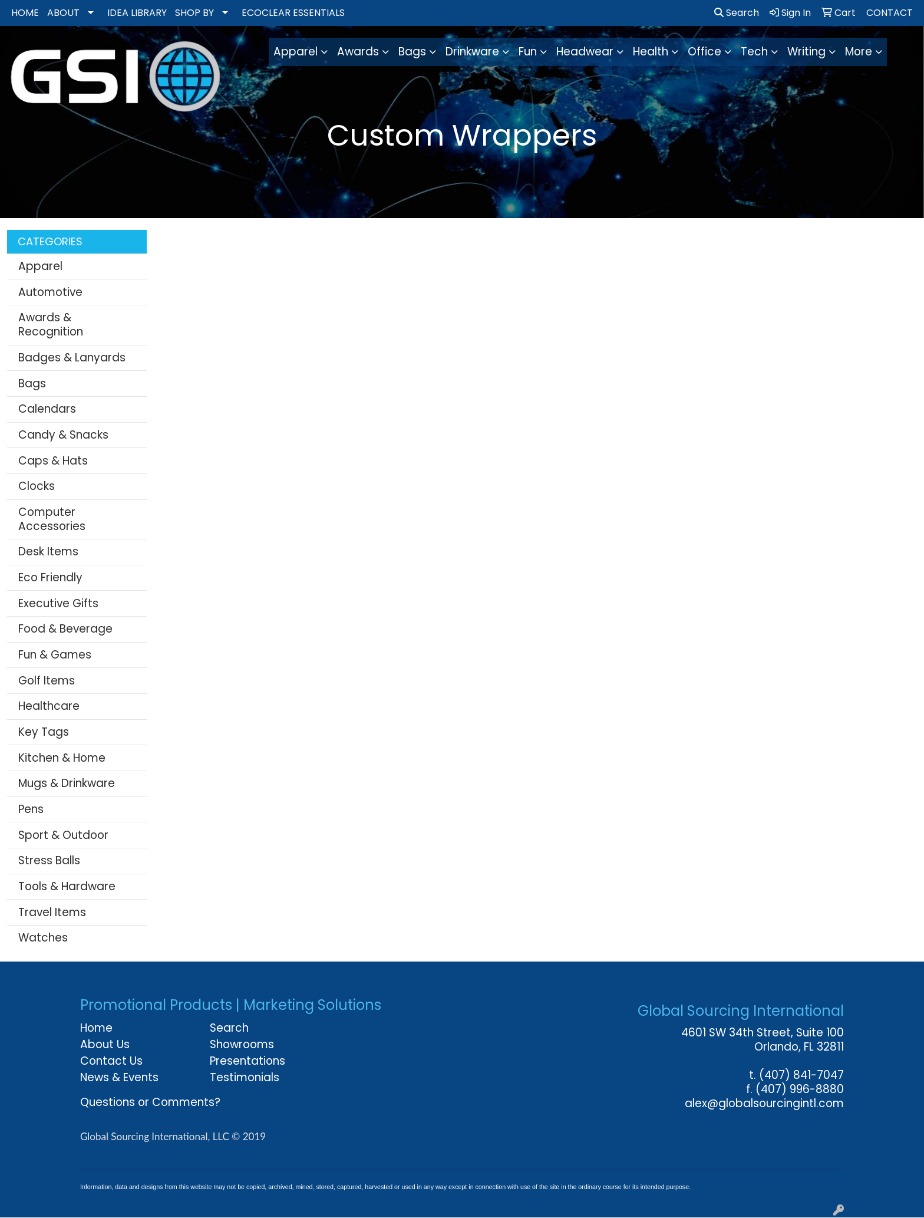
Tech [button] (754, 52)
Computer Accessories (51, 519)
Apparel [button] (295, 52)
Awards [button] (358, 52)
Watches (43, 938)
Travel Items (52, 912)
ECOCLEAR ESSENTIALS (293, 12)
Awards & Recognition (50, 325)
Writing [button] (806, 52)
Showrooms (242, 1044)
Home (96, 1028)
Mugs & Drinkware (66, 783)
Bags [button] (412, 52)
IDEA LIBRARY (137, 12)
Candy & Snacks (63, 435)
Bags (32, 383)
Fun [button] (528, 52)
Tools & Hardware (67, 886)
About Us (105, 1044)
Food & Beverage (65, 629)
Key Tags (43, 732)
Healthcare (49, 706)
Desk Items (48, 551)
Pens (31, 809)
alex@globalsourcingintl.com (764, 1103)
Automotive (50, 292)
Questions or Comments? (150, 1102)
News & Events (119, 1077)
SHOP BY (194, 12)
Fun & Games (54, 655)
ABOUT (63, 12)
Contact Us (111, 1061)
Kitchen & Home (61, 758)
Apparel (40, 266)
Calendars (47, 409)
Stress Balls (49, 860)
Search (736, 12)
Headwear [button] (584, 52)
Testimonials (244, 1077)
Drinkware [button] (472, 52)
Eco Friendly (50, 577)
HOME (25, 12)
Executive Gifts (58, 603)
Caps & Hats (53, 461)
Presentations (247, 1061)
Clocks (36, 486)
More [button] (858, 52)
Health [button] (650, 52)
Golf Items (46, 681)
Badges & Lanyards (72, 358)
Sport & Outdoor (63, 835)
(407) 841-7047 (801, 1075)
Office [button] (704, 52)
